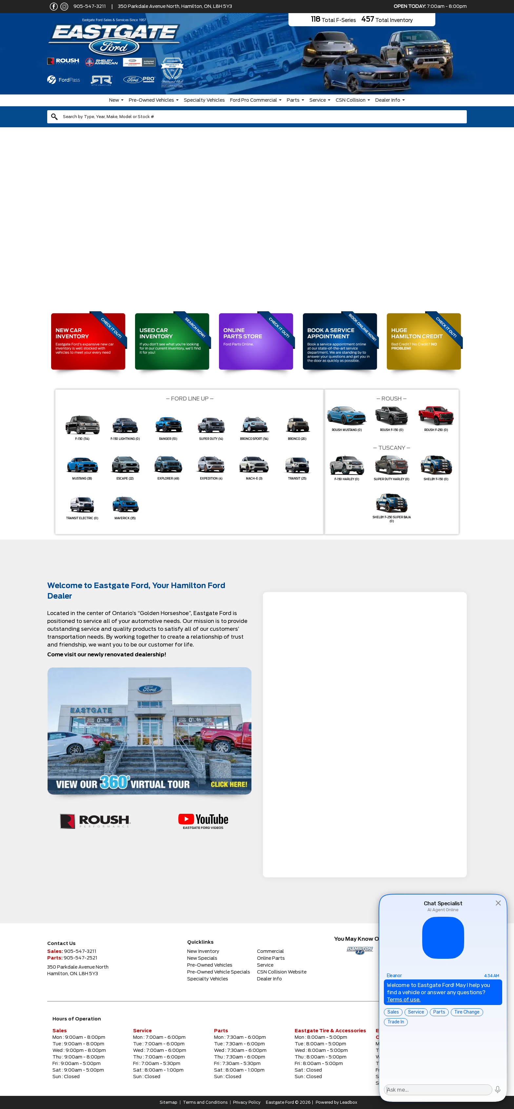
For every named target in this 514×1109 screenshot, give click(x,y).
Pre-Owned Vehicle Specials (218, 972)
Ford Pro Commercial (253, 100)
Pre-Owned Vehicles (151, 100)
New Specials (202, 958)
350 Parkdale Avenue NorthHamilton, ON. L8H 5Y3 (78, 970)
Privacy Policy (247, 1102)
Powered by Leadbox (336, 1102)
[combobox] (257, 116)
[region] (257, 217)
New (114, 100)
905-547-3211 (89, 6)
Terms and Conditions (205, 1102)
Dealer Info (387, 100)
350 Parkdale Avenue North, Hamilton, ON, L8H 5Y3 (175, 6)
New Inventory (203, 951)
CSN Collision (351, 100)
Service (317, 100)
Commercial (270, 951)
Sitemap (168, 1102)
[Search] (257, 116)
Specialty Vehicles (204, 100)
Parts (293, 100)
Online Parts (271, 958)
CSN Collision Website (281, 972)
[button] (10, 217)
